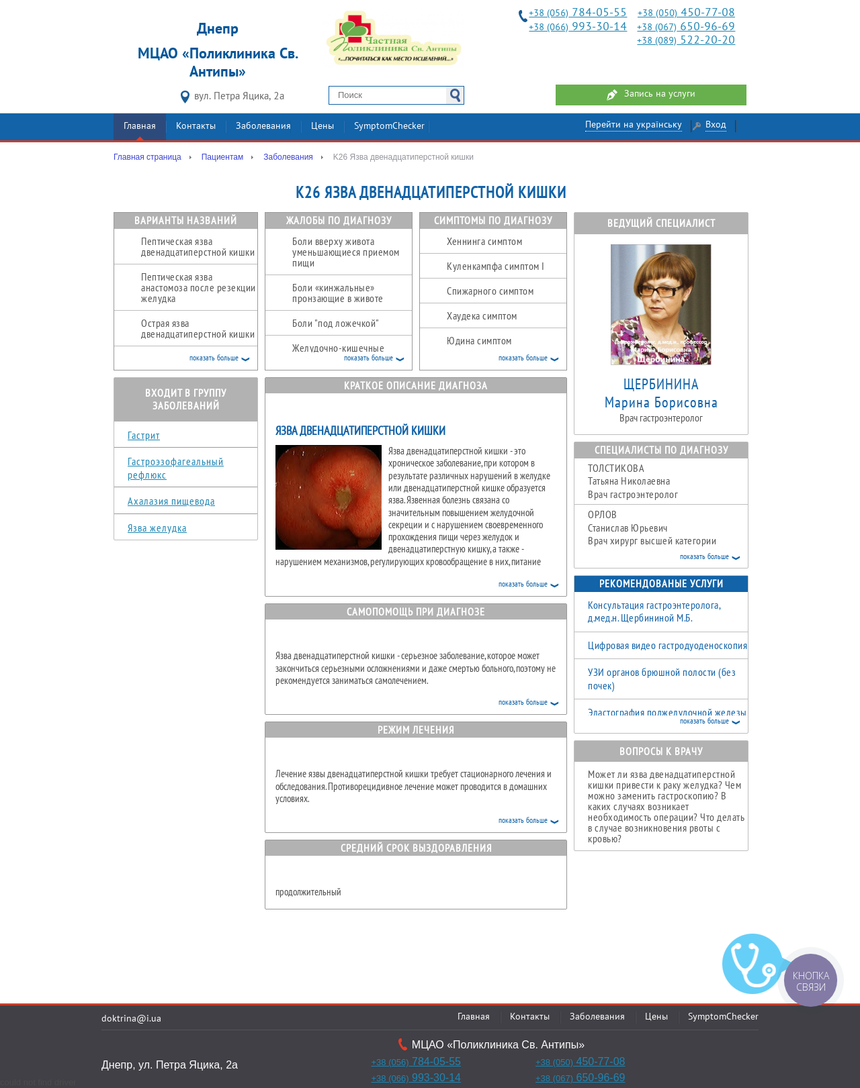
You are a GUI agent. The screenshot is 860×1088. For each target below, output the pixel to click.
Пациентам (222, 157)
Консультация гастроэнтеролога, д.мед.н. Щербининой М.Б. (654, 611)
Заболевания (263, 126)
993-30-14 (578, 27)
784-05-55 (578, 13)
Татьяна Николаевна (668, 481)
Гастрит (144, 435)
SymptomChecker (389, 126)
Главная (140, 126)
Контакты (196, 126)
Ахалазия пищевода (171, 500)
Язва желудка (157, 527)
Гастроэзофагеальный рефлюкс (176, 467)
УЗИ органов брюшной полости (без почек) (662, 678)
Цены (322, 126)
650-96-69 (686, 27)
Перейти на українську (633, 125)
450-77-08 (686, 13)
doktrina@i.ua (131, 1019)
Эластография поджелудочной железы (667, 712)
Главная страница (147, 157)
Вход (715, 125)
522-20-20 (686, 41)
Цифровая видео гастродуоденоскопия (667, 645)
